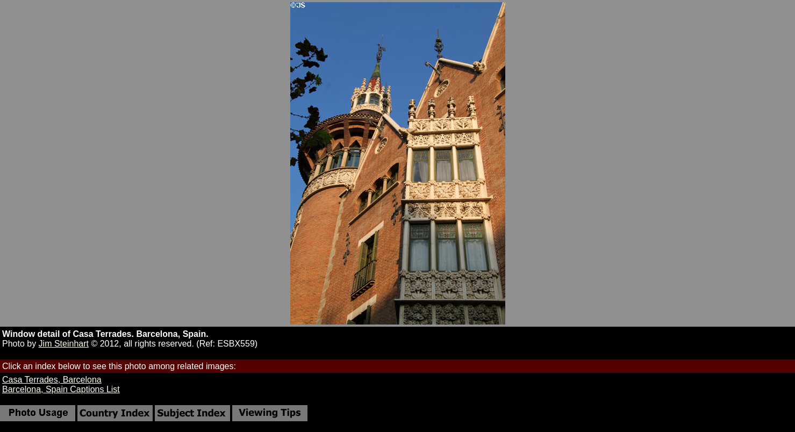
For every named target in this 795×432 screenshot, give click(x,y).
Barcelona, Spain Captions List (61, 389)
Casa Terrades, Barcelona (52, 379)
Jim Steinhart (64, 343)
